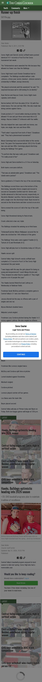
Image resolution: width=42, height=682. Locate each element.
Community (15, 8)
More (27, 8)
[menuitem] (27, 8)
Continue (21, 354)
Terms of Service (30, 334)
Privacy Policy (7, 339)
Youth (6, 8)
